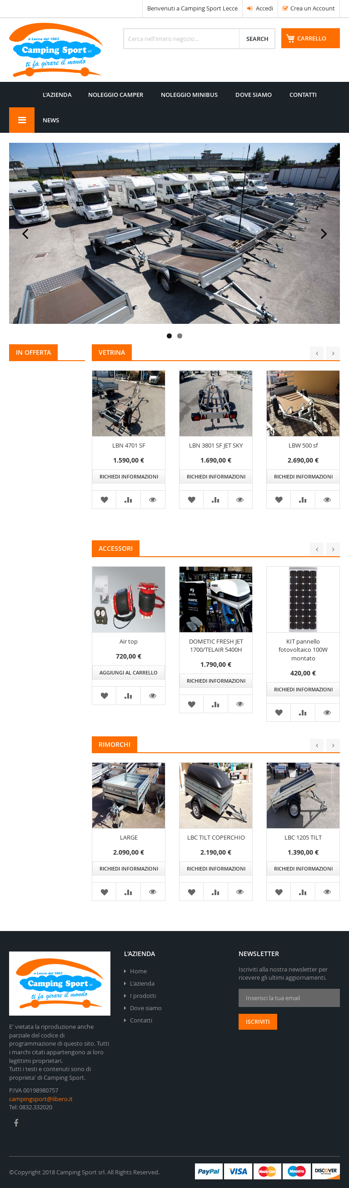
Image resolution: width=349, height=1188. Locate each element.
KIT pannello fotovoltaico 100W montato (303, 655)
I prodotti (143, 996)
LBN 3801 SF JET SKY (216, 451)
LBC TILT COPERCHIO (216, 843)
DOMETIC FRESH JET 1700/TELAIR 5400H (216, 651)
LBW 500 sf (303, 451)
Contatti (141, 1020)
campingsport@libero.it (41, 1099)
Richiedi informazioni (129, 482)
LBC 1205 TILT (303, 843)
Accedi (260, 8)
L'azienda (142, 983)
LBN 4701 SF (128, 451)
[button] (153, 505)
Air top (129, 647)
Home (138, 971)
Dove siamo (146, 1008)
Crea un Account (312, 8)
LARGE (129, 843)
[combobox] (199, 38)
